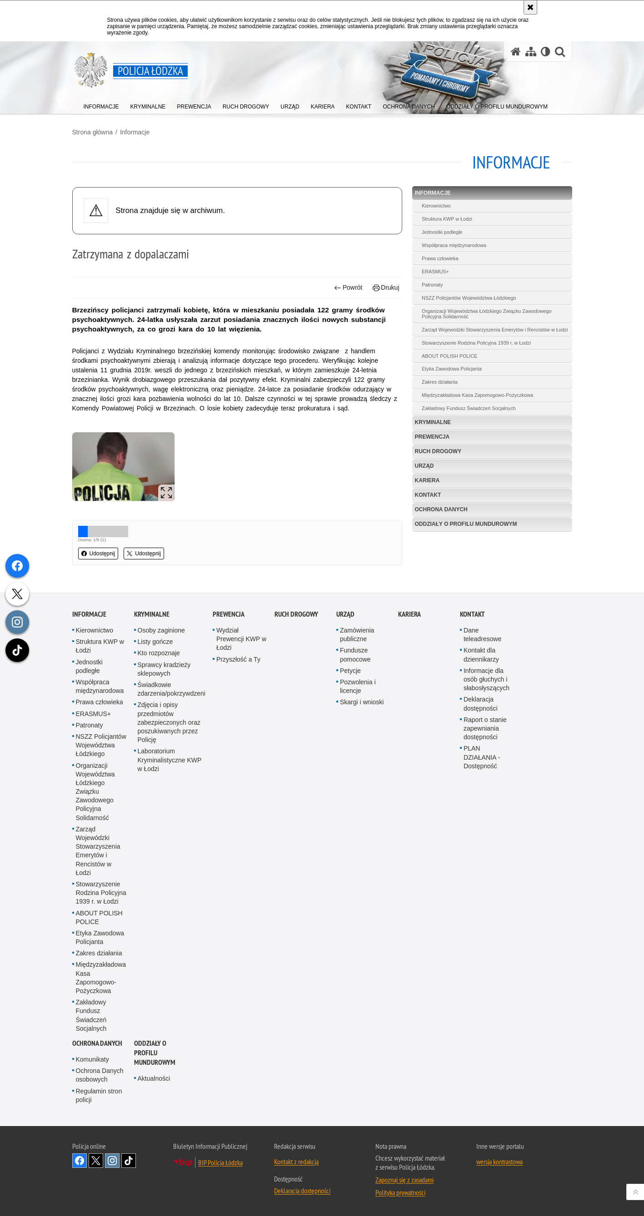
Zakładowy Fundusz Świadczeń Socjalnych (468, 408)
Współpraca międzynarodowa (454, 245)
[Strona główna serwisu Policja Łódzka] (516, 51)
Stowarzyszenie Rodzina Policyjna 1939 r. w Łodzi (476, 343)
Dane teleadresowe (482, 718)
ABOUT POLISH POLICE (449, 356)
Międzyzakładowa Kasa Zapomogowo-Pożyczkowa (477, 395)
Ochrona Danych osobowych (100, 1158)
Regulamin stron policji (99, 1178)
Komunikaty (92, 1142)
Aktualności (154, 1161)
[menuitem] (101, 104)
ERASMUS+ (435, 271)
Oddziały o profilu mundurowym (466, 524)
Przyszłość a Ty (238, 742)
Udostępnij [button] (98, 553)
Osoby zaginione (161, 713)
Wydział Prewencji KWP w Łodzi (241, 722)
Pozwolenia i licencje (358, 769)
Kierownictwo (436, 205)
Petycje (350, 753)
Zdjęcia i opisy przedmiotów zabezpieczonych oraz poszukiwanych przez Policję (169, 805)
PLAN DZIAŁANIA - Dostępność (482, 840)
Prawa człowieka (440, 258)
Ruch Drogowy (438, 451)
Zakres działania (440, 382)
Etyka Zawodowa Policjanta (452, 368)
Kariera (427, 480)
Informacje (135, 132)
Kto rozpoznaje (159, 736)
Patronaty (432, 284)
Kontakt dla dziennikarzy (481, 738)
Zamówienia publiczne (357, 718)
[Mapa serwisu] (530, 51)
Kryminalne (433, 422)
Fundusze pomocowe (355, 738)
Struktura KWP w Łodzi (447, 219)
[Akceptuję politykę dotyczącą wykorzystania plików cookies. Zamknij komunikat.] (530, 7)
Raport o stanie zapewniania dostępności (485, 811)
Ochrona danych (441, 509)
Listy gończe (155, 724)
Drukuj (386, 288)
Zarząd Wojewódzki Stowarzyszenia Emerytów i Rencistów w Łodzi (495, 329)
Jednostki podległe (442, 232)
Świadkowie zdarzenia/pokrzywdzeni (171, 772)
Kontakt (428, 495)
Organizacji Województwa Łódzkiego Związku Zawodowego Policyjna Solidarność (486, 313)
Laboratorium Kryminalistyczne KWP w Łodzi (170, 842)
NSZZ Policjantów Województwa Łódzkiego (469, 298)
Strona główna (92, 132)
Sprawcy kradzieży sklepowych (164, 752)
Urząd (424, 466)
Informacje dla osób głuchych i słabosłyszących (486, 762)
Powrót (348, 288)
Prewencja (432, 437)
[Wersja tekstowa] (545, 51)
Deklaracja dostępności (481, 787)
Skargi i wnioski (362, 785)
